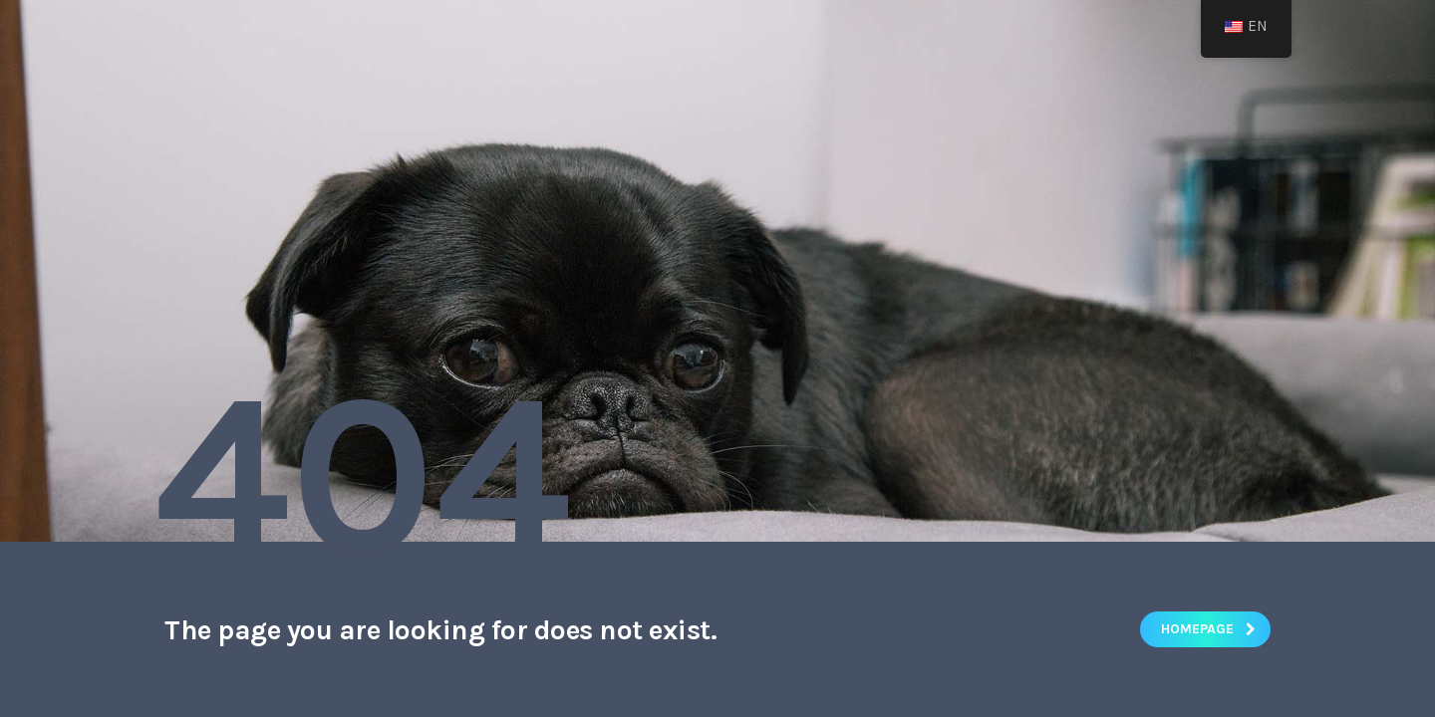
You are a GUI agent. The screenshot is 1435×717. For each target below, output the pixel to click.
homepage (1208, 628)
